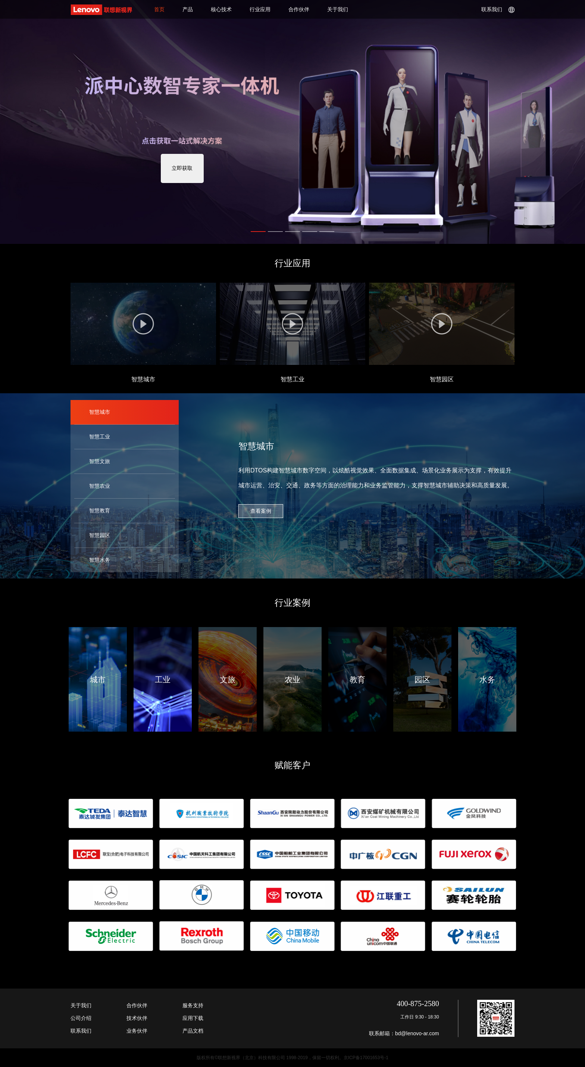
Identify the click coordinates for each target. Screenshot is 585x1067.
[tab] (125, 412)
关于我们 (337, 9)
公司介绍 (81, 1018)
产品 (187, 9)
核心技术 (221, 9)
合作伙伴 (298, 9)
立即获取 (182, 168)
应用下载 (192, 1018)
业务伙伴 (136, 1031)
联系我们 (497, 9)
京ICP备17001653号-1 (366, 1057)
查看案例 (260, 511)
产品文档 (192, 1031)
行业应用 (260, 9)
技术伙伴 (136, 1018)
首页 (159, 9)
